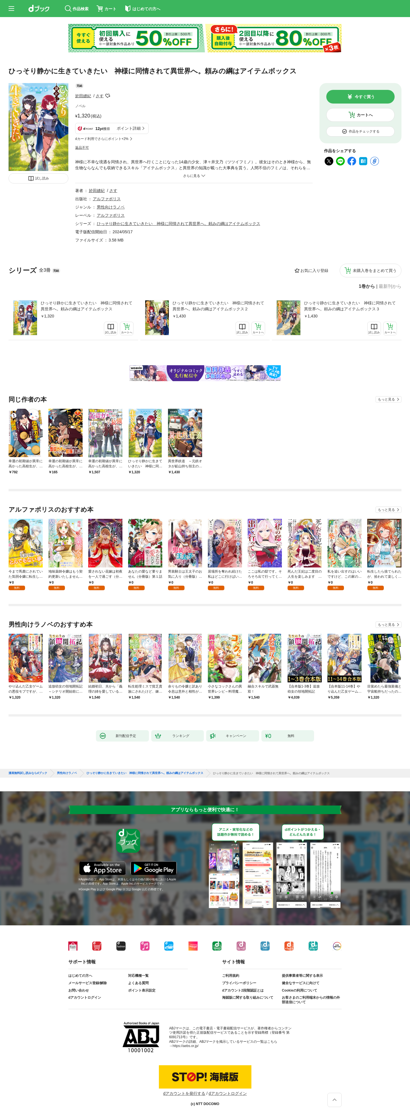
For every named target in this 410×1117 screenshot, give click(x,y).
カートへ (365, 115)
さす (100, 96)
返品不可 (82, 148)
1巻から (367, 286)
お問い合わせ (78, 990)
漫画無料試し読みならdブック (28, 773)
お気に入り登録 (314, 270)
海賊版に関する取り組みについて (247, 998)
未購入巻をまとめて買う (375, 270)
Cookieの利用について (299, 990)
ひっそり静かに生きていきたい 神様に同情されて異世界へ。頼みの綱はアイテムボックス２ (218, 306)
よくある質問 (138, 983)
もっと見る (386, 399)
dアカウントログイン (84, 998)
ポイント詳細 (129, 128)
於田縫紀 (83, 96)
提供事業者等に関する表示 (302, 976)
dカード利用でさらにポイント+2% (101, 139)
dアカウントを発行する (184, 1093)
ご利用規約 (230, 976)
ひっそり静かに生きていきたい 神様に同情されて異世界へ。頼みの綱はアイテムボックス (86, 306)
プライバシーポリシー (239, 983)
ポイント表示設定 (141, 990)
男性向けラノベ (111, 207)
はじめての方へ (80, 976)
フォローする (107, 96)
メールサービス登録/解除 (87, 983)
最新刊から (390, 286)
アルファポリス (107, 199)
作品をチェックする (364, 131)
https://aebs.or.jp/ (185, 1046)
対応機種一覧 (138, 976)
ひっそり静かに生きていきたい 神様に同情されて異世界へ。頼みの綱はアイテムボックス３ (350, 306)
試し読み (42, 178)
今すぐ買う (365, 96)
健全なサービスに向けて (300, 983)
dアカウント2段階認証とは (243, 990)
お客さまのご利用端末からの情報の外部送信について (311, 1000)
